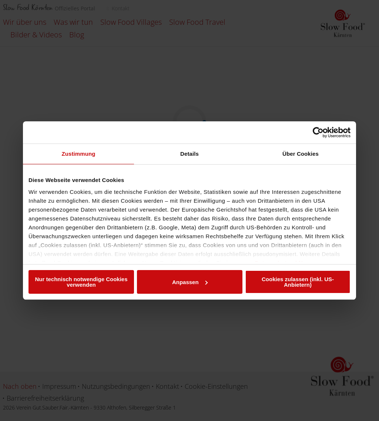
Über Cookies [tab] (300, 154)
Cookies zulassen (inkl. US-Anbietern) (298, 282)
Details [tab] (189, 154)
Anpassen (190, 282)
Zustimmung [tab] (78, 154)
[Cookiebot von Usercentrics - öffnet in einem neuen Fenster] (318, 132)
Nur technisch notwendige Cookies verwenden (81, 282)
